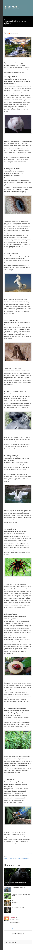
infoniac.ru (29, 853)
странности (11, 858)
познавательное (25, 858)
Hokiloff (13, 917)
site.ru (15, 8)
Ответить (14, 928)
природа (6, 858)
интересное (18, 858)
